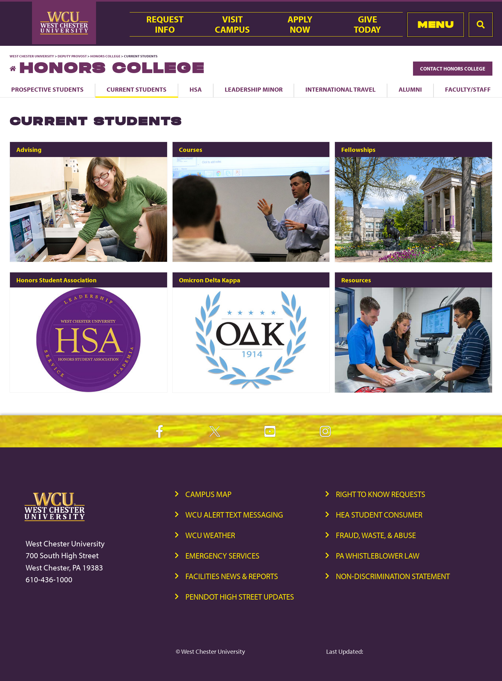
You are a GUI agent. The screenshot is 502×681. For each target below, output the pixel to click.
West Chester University (32, 56)
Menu (435, 24)
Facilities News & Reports (231, 576)
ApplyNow (299, 24)
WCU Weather (210, 535)
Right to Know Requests (380, 494)
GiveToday (367, 24)
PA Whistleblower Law (377, 556)
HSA (196, 89)
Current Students (136, 89)
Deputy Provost (72, 56)
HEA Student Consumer (379, 514)
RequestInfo (164, 24)
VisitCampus (232, 24)
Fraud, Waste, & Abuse (376, 535)
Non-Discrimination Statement (393, 576)
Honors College (105, 56)
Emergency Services (222, 556)
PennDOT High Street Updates (239, 597)
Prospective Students (47, 89)
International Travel (340, 89)
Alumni (410, 89)
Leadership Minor (254, 89)
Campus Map (208, 494)
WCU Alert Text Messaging (234, 514)
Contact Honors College (452, 68)
